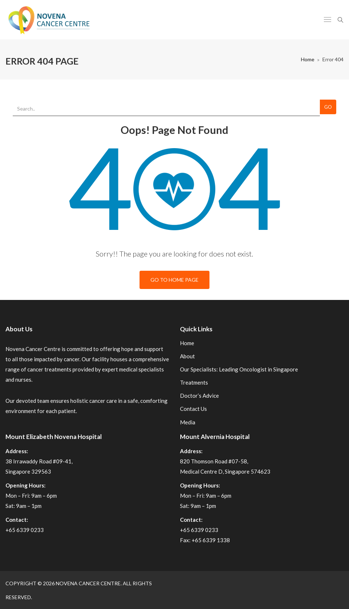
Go (328, 107)
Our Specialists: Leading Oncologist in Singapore (239, 369)
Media (187, 422)
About (187, 356)
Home (307, 59)
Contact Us (193, 408)
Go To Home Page (174, 280)
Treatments (194, 382)
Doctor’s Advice (199, 395)
